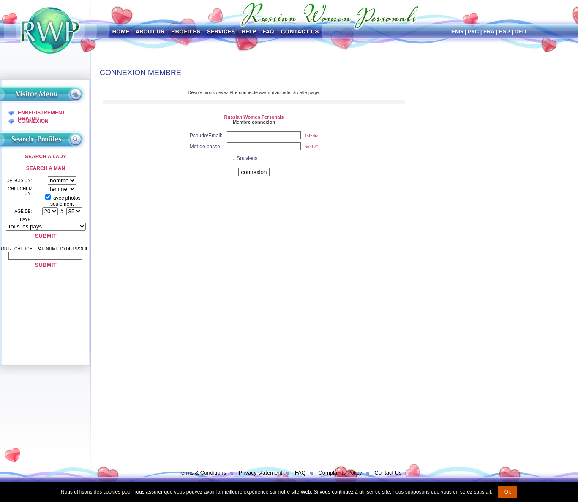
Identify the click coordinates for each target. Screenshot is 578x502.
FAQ (300, 472)
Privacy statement (260, 472)
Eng (457, 31)
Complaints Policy (340, 472)
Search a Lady (45, 157)
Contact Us (387, 472)
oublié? (311, 146)
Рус (473, 31)
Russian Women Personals (254, 116)
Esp (504, 31)
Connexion (33, 121)
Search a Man (45, 168)
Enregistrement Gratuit (41, 113)
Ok (507, 492)
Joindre (311, 135)
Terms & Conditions (202, 472)
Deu (520, 31)
